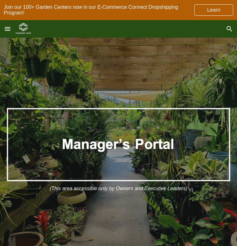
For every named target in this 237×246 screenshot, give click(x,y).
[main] (118, 188)
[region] (118, 10)
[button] (7, 28)
